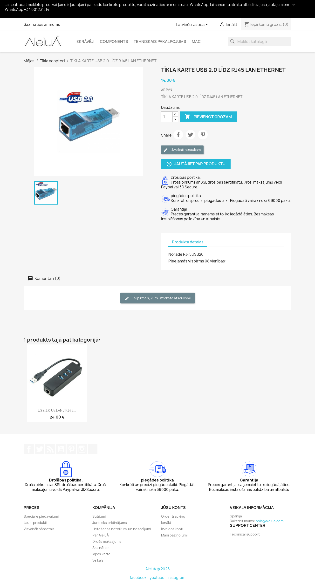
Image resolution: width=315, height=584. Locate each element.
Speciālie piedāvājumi (41, 516)
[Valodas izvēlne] (193, 25)
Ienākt (166, 522)
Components (114, 41)
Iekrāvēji (84, 41)
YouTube (61, 449)
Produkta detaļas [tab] (187, 242)
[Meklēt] (259, 41)
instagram (176, 577)
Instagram (82, 449)
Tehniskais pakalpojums (160, 41)
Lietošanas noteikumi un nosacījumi (121, 529)
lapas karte (101, 554)
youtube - (158, 577)
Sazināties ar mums (42, 24)
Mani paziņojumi (174, 535)
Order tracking (173, 516)
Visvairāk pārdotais (39, 529)
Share (178, 134)
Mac (196, 41)
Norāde (175, 254)
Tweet (190, 134)
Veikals (97, 560)
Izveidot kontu (173, 529)
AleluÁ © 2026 (157, 568)
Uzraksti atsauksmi (182, 149)
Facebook (29, 449)
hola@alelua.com (269, 521)
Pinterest (203, 134)
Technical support (245, 534)
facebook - (140, 577)
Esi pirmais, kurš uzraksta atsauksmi (157, 298)
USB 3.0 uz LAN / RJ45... (57, 410)
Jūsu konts (173, 507)
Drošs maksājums (106, 541)
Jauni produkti (35, 522)
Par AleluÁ (100, 535)
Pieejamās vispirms (186, 261)
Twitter (39, 449)
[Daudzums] (167, 116)
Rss (50, 449)
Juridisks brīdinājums (109, 522)
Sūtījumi (99, 516)
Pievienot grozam (208, 117)
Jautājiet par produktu (196, 164)
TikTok (92, 449)
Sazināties (101, 547)
